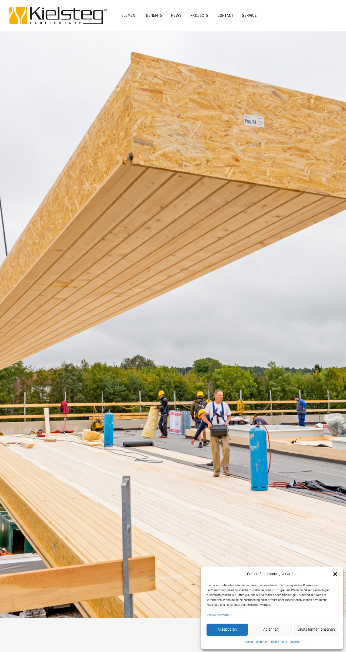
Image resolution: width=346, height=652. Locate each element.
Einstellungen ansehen (316, 629)
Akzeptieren (227, 629)
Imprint (295, 642)
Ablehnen (271, 629)
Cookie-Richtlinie (256, 642)
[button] (335, 574)
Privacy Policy (279, 642)
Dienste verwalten (218, 615)
